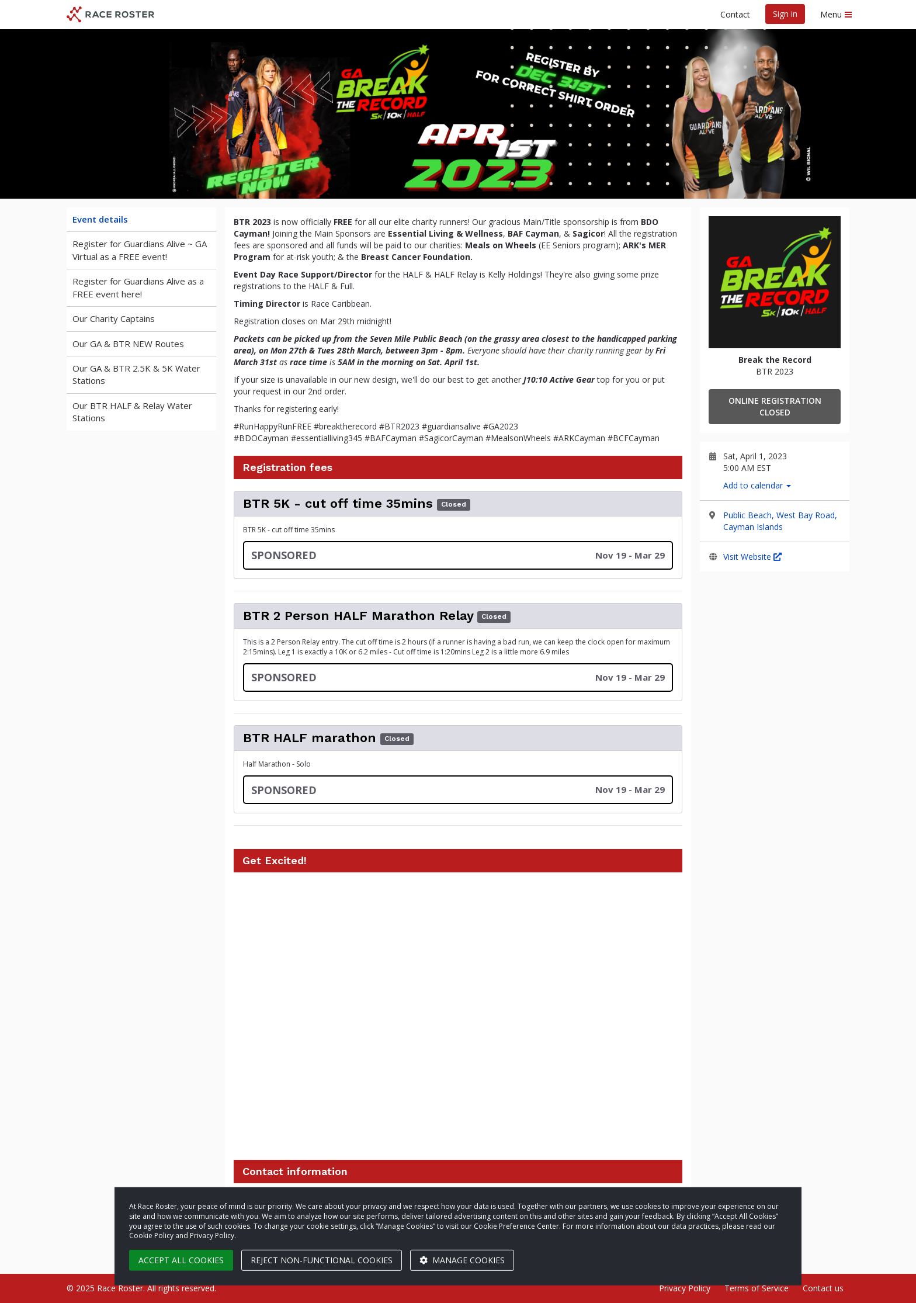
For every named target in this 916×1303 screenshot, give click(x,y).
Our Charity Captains (113, 318)
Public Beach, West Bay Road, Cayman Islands (780, 521)
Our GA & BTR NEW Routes (128, 343)
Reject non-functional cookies (322, 1260)
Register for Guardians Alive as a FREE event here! (138, 287)
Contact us (823, 1288)
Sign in (785, 13)
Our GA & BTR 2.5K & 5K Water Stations (136, 374)
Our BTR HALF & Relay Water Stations (132, 412)
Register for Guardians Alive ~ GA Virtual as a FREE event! (139, 250)
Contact (735, 14)
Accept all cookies (181, 1260)
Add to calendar (757, 485)
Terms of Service (756, 1288)
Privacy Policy (684, 1288)
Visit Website (752, 556)
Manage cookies (462, 1260)
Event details (100, 219)
